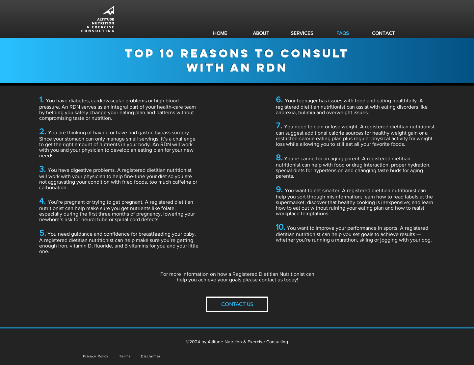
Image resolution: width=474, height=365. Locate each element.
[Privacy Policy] (96, 356)
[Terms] (125, 356)
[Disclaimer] (151, 356)
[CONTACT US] (237, 304)
